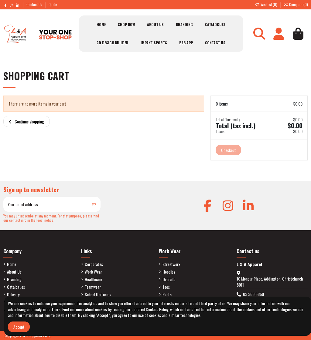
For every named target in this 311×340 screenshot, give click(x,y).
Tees (166, 287)
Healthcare (93, 279)
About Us (14, 272)
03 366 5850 (253, 294)
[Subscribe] (94, 204)
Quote (53, 4)
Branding (14, 279)
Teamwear (93, 287)
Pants (167, 294)
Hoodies (168, 272)
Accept (19, 327)
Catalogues (16, 287)
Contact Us (34, 4)
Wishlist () (266, 4)
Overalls (168, 279)
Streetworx (171, 264)
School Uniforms (98, 294)
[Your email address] (45, 204)
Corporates (94, 264)
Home (11, 264)
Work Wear (93, 272)
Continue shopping (26, 121)
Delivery (13, 294)
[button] (126, 24)
